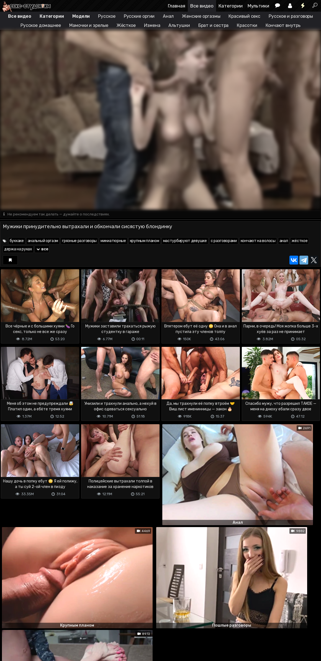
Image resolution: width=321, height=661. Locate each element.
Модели (81, 16)
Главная (176, 6)
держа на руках (18, 249)
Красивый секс (244, 16)
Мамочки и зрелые (88, 25)
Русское (106, 16)
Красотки (247, 25)
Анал (168, 16)
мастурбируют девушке (185, 241)
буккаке (17, 241)
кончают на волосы (258, 241)
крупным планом (144, 241)
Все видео (202, 6)
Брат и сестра (213, 25)
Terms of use (28, 642)
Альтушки (179, 25)
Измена (152, 25)
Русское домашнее (40, 25)
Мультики (258, 6)
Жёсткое (126, 25)
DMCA (9, 642)
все (42, 249)
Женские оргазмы (201, 16)
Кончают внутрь (283, 25)
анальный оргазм (43, 241)
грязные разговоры (79, 241)
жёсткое (299, 241)
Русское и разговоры (291, 16)
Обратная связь (58, 642)
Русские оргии (139, 16)
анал (283, 241)
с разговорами (224, 241)
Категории (231, 6)
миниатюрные (113, 241)
